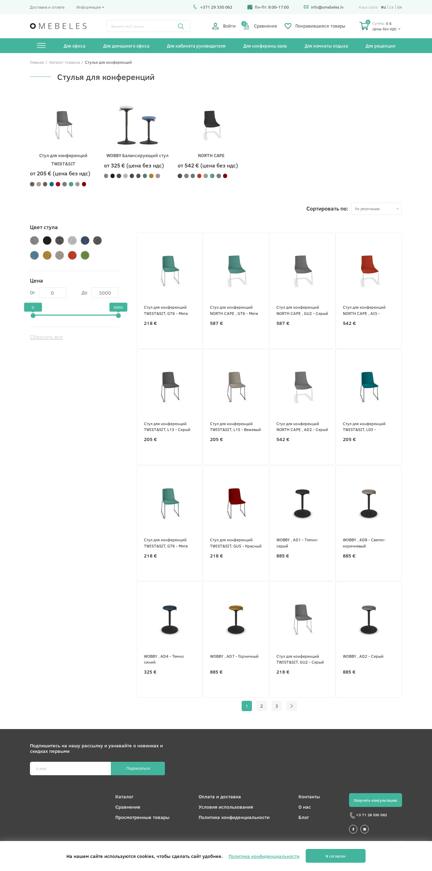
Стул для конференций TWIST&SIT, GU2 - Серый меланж (300, 659)
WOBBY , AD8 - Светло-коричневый (364, 542)
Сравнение (260, 26)
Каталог (124, 796)
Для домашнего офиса (126, 46)
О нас (304, 806)
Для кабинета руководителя (196, 46)
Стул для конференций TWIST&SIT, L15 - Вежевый (235, 426)
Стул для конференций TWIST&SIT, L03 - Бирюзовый (364, 427)
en (399, 7)
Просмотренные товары (142, 817)
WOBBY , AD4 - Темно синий (164, 659)
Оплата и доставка (220, 796)
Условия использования (226, 806)
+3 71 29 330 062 (368, 815)
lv (391, 7)
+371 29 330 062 (212, 7)
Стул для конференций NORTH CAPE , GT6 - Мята (234, 310)
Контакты (309, 796)
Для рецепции (381, 46)
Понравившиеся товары (315, 26)
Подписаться (138, 768)
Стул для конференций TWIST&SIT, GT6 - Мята (166, 310)
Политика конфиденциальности (234, 817)
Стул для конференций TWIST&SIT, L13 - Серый (167, 426)
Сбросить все (46, 336)
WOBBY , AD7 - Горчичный (234, 656)
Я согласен (335, 856)
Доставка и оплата (47, 7)
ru (383, 7)
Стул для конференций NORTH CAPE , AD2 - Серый (302, 426)
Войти (224, 26)
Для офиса (74, 46)
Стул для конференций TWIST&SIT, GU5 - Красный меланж (236, 543)
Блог (303, 817)
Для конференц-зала (265, 46)
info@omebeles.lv (324, 7)
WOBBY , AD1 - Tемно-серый (297, 542)
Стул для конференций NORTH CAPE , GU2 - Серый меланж (302, 310)
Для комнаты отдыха (326, 46)
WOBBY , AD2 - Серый (363, 656)
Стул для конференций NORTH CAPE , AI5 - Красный (364, 310)
